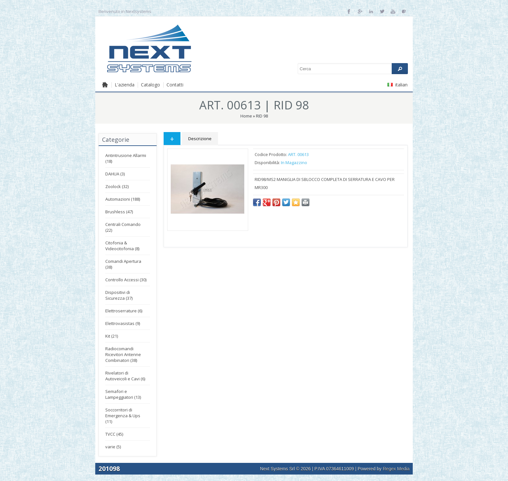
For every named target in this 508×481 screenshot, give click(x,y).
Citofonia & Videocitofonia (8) (122, 246)
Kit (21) (111, 336)
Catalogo (150, 85)
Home (246, 116)
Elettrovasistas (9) (122, 323)
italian (397, 85)
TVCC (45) (114, 434)
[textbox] (353, 68)
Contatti (175, 85)
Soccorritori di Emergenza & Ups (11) (122, 415)
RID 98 (262, 116)
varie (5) (113, 447)
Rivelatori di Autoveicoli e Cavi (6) (125, 376)
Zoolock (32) (117, 186)
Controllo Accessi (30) (125, 280)
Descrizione (200, 138)
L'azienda (124, 85)
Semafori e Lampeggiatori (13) (123, 394)
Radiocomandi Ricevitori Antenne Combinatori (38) (123, 354)
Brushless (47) (119, 212)
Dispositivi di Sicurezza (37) (119, 295)
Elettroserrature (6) (123, 311)
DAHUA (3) (115, 174)
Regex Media (396, 468)
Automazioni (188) (122, 199)
